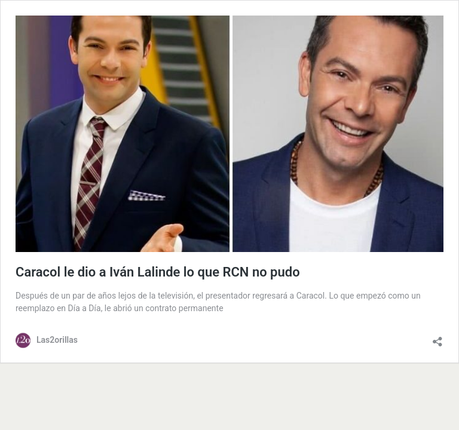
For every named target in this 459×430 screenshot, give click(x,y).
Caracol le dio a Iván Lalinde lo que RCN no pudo (158, 272)
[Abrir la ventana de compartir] (437, 338)
